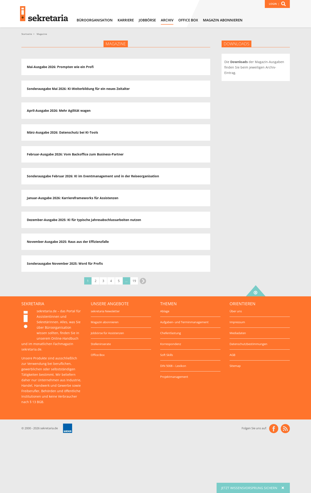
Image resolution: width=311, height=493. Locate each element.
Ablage (164, 311)
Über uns (236, 311)
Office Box (188, 20)
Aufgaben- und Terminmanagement (184, 322)
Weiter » (143, 281)
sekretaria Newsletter (105, 311)
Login (273, 3)
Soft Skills (166, 355)
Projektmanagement (174, 377)
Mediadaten (238, 333)
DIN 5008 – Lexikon (173, 366)
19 (134, 281)
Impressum (237, 322)
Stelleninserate (101, 344)
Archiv (167, 20)
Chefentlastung (170, 333)
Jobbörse (147, 20)
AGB (232, 355)
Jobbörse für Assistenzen (107, 333)
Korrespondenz (170, 344)
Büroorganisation (95, 20)
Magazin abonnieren (223, 20)
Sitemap (235, 366)
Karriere (126, 20)
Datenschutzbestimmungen (248, 344)
